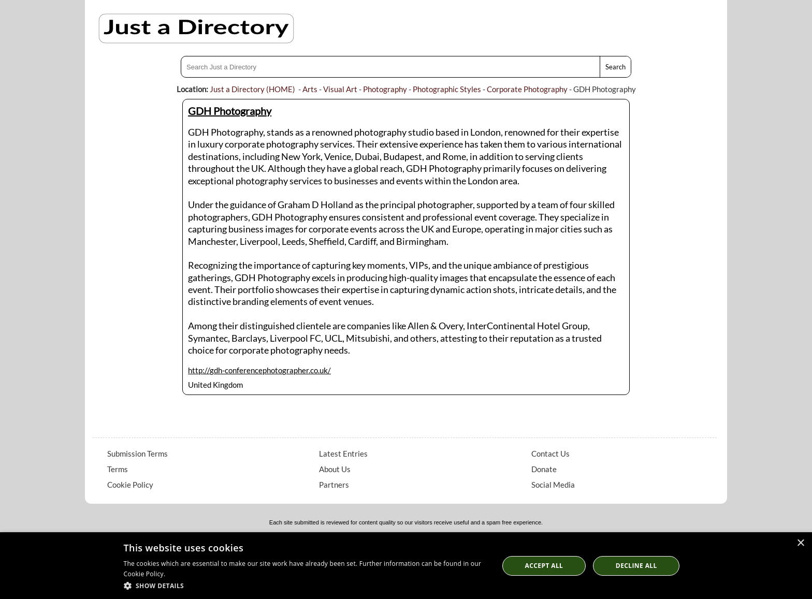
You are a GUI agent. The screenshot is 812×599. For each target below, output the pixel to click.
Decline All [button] (636, 565)
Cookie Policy (130, 484)
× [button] (800, 543)
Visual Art (340, 89)
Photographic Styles (447, 89)
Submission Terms (137, 453)
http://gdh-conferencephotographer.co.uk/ (259, 370)
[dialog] (406, 565)
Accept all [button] (544, 565)
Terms (117, 469)
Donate (544, 469)
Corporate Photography (527, 89)
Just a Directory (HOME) (252, 89)
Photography (385, 89)
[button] (306, 585)
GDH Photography (229, 111)
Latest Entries (343, 453)
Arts (309, 89)
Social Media (553, 484)
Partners (334, 484)
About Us (335, 469)
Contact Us (550, 453)
